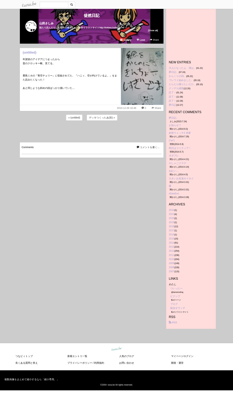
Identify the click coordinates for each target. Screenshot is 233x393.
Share (154, 39)
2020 (171, 218)
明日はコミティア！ (180, 148)
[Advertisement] (91, 131)
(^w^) (172, 140)
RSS (173, 322)
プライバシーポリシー (79, 362)
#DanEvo (174, 193)
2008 (171, 267)
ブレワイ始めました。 (181, 80)
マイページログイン (182, 356)
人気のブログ (126, 356)
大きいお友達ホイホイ (181, 178)
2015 (171, 238)
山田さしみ (46, 23)
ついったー (176, 288)
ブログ (174, 304)
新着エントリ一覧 (77, 356)
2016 (171, 234)
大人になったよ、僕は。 (182, 68)
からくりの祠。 (177, 76)
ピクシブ (175, 296)
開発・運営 (177, 362)
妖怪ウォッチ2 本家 (180, 132)
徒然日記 (91, 15)
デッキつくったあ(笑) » (102, 117)
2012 (171, 250)
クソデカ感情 (176, 88)
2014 (171, 242)
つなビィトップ (24, 356)
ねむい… (174, 170)
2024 (171, 210)
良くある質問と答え (26, 362)
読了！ (172, 92)
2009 (171, 263)
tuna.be (116, 349)
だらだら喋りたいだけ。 (182, 84)
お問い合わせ (126, 362)
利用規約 (99, 362)
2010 (171, 259)
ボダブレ (174, 155)
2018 (171, 226)
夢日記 (172, 104)
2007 (171, 271)
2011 (171, 255)
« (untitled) (74, 117)
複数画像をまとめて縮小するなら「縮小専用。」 (31, 379)
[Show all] (153, 30)
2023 (171, 214)
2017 (171, 230)
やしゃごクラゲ (177, 163)
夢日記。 (174, 72)
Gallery (125, 39)
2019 (171, 222)
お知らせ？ (175, 125)
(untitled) (29, 52)
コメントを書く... (148, 147)
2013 (171, 246)
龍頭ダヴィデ (177, 308)
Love (141, 39)
